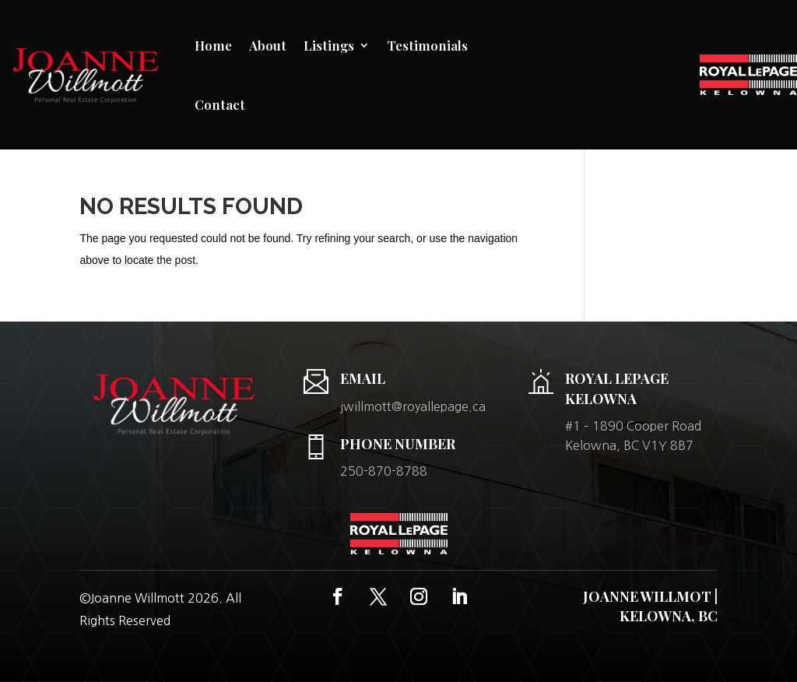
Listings (329, 45)
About (267, 45)
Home (213, 45)
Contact (220, 104)
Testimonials (427, 45)
